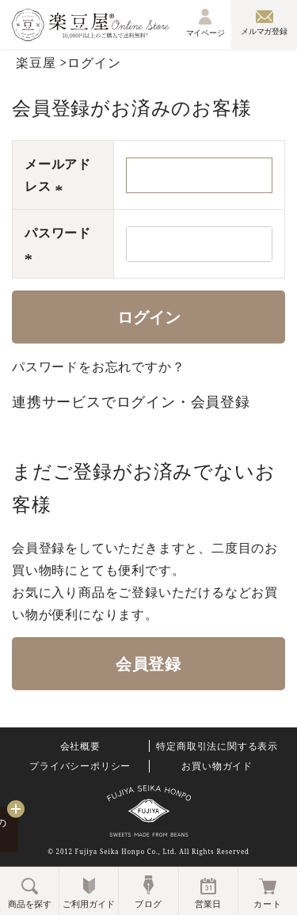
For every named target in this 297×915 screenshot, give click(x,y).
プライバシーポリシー (80, 766)
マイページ (206, 23)
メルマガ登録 (264, 23)
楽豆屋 (35, 62)
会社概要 (80, 746)
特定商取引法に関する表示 (217, 746)
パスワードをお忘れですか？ (98, 366)
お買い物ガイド (217, 766)
